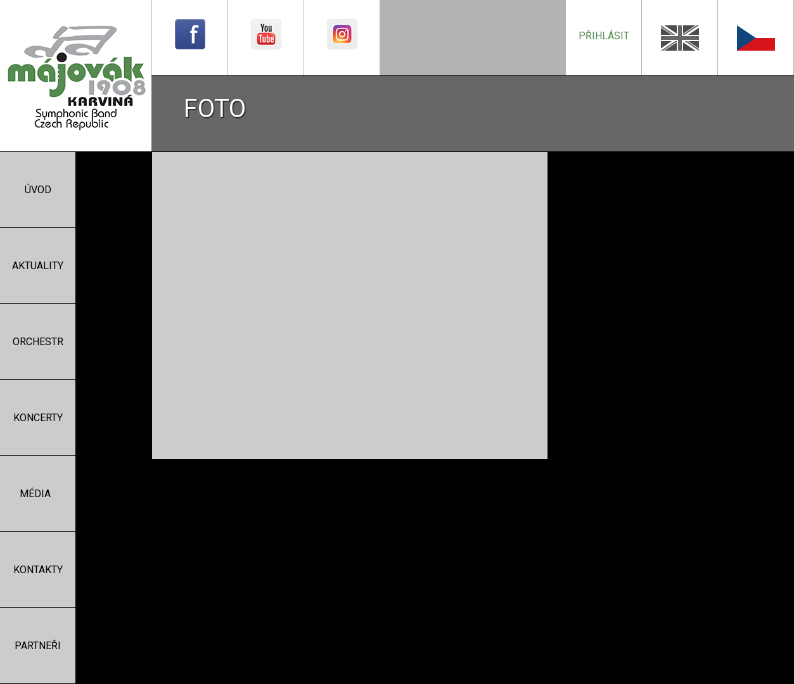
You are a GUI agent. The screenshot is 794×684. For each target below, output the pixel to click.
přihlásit (604, 36)
